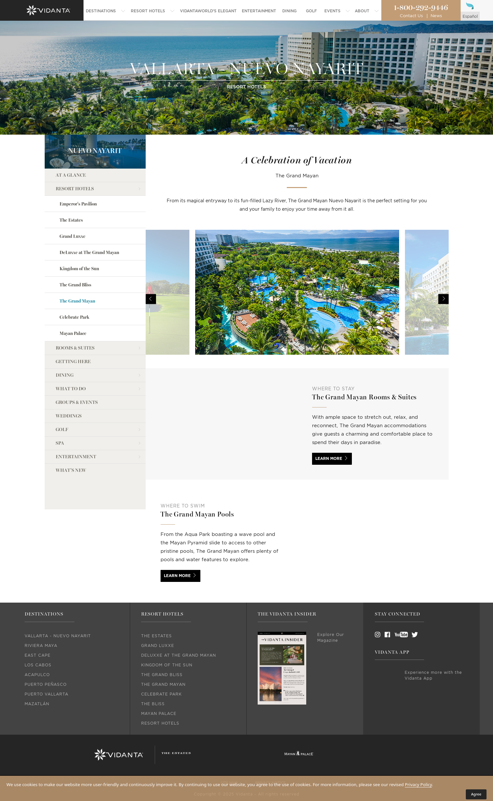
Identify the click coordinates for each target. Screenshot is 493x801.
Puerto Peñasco (46, 684)
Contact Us (411, 16)
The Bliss (153, 704)
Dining (64, 341)
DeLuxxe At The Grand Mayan (178, 655)
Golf (62, 396)
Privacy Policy (418, 784)
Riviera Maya (41, 646)
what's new (71, 436)
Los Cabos (38, 665)
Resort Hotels (75, 155)
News (436, 16)
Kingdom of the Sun (79, 235)
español (470, 16)
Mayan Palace (73, 300)
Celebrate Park (74, 283)
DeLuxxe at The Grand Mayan (89, 219)
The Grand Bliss (75, 251)
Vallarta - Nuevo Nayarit (58, 636)
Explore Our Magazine (330, 637)
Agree (476, 794)
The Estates (71, 186)
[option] (297, 299)
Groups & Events (77, 369)
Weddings (69, 382)
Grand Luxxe (72, 202)
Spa (60, 409)
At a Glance (71, 141)
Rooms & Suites (75, 314)
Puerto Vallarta (46, 694)
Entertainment (76, 423)
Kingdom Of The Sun (166, 665)
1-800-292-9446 (421, 7)
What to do (71, 355)
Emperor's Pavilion (78, 170)
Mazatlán (37, 704)
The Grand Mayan (77, 267)
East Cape (37, 655)
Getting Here (73, 328)
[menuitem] (105, 11)
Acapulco (37, 675)
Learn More (328, 459)
